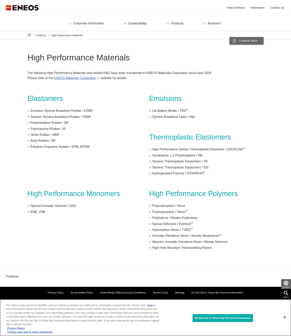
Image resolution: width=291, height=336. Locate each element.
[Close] (284, 317)
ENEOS (22, 8)
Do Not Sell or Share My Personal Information (217, 292)
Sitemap (179, 292)
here (150, 305)
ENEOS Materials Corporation (75, 78)
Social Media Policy (82, 292)
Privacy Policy (56, 292)
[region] (145, 317)
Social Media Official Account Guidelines (123, 292)
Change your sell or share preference (30, 331)
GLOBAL (286, 287)
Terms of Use (160, 292)
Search (286, 297)
